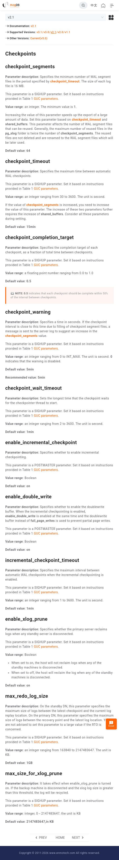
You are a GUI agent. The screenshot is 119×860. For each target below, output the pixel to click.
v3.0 (46, 32)
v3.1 (39, 32)
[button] (111, 17)
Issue (111, 724)
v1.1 (67, 32)
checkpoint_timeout (64, 81)
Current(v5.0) (38, 38)
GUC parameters (46, 98)
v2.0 (60, 32)
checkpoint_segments (42, 205)
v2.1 (33, 26)
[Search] (83, 5)
